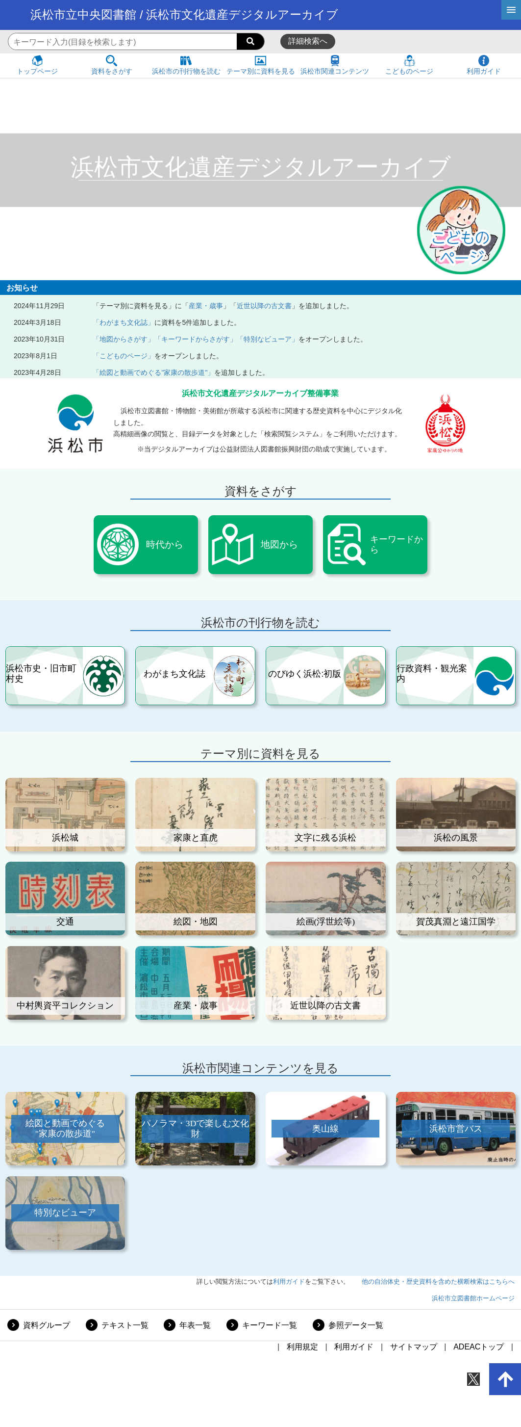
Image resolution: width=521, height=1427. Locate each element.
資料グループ (46, 1325)
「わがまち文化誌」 (123, 322)
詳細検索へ (307, 41)
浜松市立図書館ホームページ (473, 1298)
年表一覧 (195, 1325)
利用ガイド (289, 1281)
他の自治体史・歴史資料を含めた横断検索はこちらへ (438, 1281)
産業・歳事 (206, 306)
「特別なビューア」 (267, 339)
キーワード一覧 (269, 1325)
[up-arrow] (505, 1379)
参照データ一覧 (355, 1325)
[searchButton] (250, 42)
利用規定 (302, 1347)
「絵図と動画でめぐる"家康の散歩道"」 (153, 372)
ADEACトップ (478, 1347)
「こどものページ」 (123, 356)
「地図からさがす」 (123, 339)
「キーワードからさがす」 (195, 339)
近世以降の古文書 (264, 306)
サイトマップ (413, 1347)
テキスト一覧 (125, 1325)
